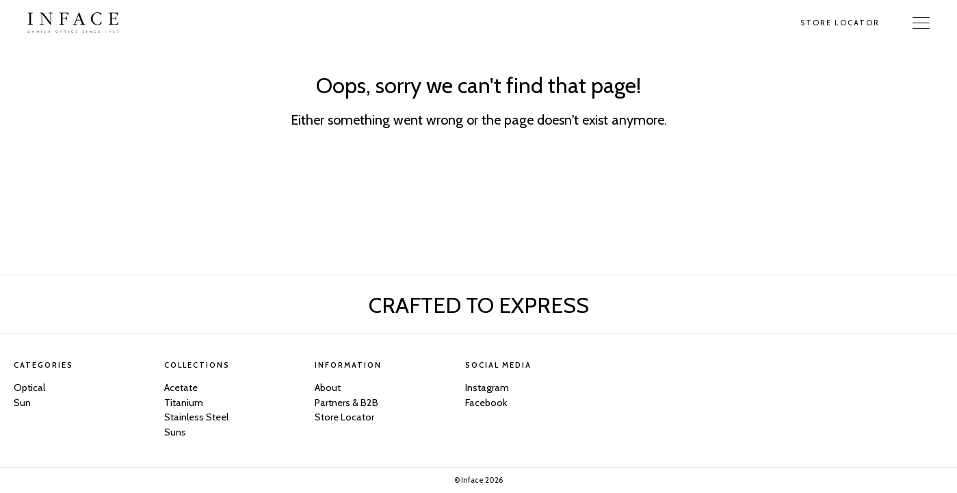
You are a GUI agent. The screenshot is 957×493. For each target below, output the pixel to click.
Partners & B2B (346, 402)
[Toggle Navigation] (921, 22)
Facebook (486, 402)
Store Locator (840, 22)
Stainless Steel (196, 417)
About (328, 387)
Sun (22, 402)
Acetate (181, 387)
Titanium (183, 402)
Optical (29, 387)
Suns (175, 432)
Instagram (487, 387)
